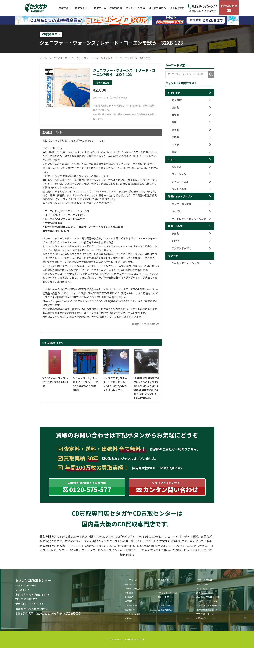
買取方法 (64, 8)
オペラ (191, 144)
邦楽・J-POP (175, 226)
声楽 (191, 152)
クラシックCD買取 (204, 580)
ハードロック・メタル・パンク (191, 218)
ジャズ (107, 97)
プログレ (191, 211)
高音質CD (191, 100)
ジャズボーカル (119, 97)
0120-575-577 (202, 8)
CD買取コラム (164, 605)
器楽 (191, 122)
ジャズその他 (191, 189)
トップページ (131, 580)
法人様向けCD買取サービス (208, 597)
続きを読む (127, 554)
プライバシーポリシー (205, 613)
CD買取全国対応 (165, 609)
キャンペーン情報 (135, 8)
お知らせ (129, 618)
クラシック (174, 92)
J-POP (191, 241)
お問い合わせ (228, 8)
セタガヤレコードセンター (207, 601)
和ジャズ (191, 167)
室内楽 (191, 137)
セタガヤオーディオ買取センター (210, 605)
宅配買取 (129, 592)
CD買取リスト (164, 580)
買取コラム (100, 8)
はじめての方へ (157, 8)
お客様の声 (116, 8)
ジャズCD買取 (202, 584)
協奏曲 (191, 107)
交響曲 (191, 129)
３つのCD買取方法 (133, 588)
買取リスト (82, 8)
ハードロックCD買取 (205, 588)
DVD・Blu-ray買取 (204, 592)
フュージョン (191, 174)
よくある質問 (177, 8)
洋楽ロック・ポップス (180, 196)
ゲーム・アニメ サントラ (191, 263)
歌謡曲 (191, 233)
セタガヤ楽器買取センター (207, 609)
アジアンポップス (191, 248)
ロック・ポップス (191, 204)
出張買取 (129, 597)
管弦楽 (191, 115)
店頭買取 (129, 601)
